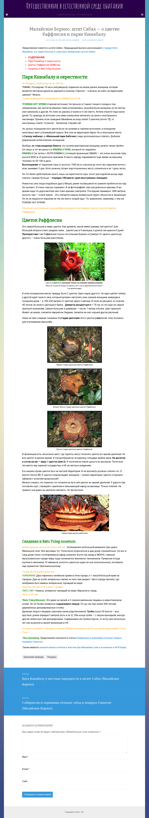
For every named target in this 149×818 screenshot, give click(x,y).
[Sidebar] (7, 15)
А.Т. (82, 812)
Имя (25, 756)
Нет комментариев (93, 40)
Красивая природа (34, 657)
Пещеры (51, 657)
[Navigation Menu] (142, 15)
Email (26, 769)
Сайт (25, 781)
